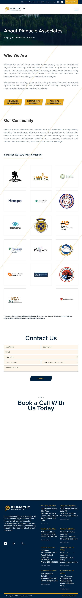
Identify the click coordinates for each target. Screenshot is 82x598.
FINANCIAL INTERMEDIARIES (54, 102)
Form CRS (40, 2)
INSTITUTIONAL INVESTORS (33, 102)
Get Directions (45, 524)
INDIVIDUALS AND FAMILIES (13, 102)
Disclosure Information (69, 596)
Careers (48, 2)
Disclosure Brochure (28, 2)
